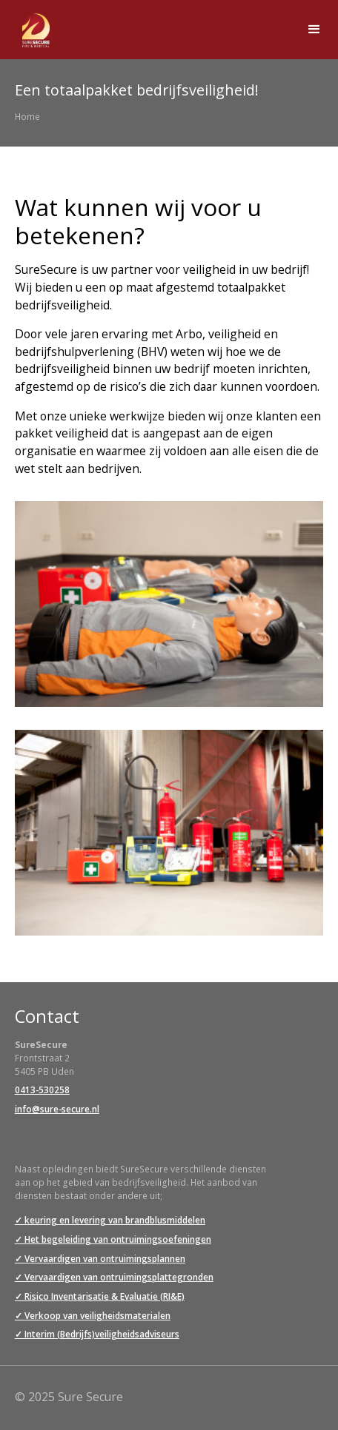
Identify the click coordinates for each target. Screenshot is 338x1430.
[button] (314, 29)
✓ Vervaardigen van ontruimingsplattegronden (114, 1277)
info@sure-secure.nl (57, 1109)
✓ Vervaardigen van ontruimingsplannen (100, 1258)
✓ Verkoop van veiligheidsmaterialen (92, 1315)
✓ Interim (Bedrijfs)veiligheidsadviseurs (97, 1334)
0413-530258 (42, 1089)
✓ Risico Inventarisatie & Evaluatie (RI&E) (100, 1296)
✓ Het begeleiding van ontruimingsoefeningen (113, 1239)
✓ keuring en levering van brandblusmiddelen (110, 1220)
